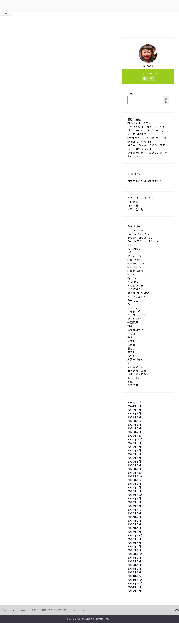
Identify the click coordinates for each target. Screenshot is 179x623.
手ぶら (131, 333)
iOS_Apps (133, 248)
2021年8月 (134, 424)
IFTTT (131, 245)
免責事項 (115, 28)
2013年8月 (134, 591)
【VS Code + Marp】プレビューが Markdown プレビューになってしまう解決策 (147, 130)
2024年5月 (134, 406)
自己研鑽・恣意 (136, 370)
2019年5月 (134, 491)
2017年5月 (134, 524)
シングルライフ (136, 315)
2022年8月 (134, 413)
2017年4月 (134, 528)
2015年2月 (134, 568)
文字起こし (134, 341)
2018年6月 (134, 502)
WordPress (134, 282)
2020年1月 (134, 469)
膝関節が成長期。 (89, 12)
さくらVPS (133, 289)
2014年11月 (135, 580)
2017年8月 (134, 513)
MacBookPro (135, 263)
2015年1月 (134, 572)
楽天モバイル (135, 359)
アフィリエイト (136, 296)
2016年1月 (134, 550)
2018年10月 (135, 495)
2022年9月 (134, 410)
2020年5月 (134, 454)
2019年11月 (135, 476)
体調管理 (132, 322)
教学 (130, 337)
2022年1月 (134, 417)
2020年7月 (134, 450)
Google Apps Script (140, 234)
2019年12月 (135, 472)
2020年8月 (134, 447)
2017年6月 (134, 520)
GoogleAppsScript (139, 237)
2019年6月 (134, 487)
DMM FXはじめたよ (139, 123)
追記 (130, 381)
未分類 (131, 356)
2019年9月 (134, 484)
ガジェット (134, 304)
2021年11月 (135, 421)
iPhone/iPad (135, 256)
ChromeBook (17, 44)
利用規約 (60, 28)
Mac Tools (134, 260)
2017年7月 (134, 517)
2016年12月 (135, 535)
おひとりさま (135, 285)
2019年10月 (135, 480)
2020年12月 (135, 435)
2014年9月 (134, 587)
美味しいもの (135, 367)
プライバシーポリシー (87, 29)
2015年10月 (135, 554)
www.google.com (29, 206)
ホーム (41, 29)
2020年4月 (134, 458)
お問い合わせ (135, 28)
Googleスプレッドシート (142, 241)
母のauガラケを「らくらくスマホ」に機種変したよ (146, 147)
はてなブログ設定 (138, 293)
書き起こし (134, 352)
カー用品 (132, 300)
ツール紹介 (134, 319)
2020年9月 (134, 443)
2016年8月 (134, 539)
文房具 (131, 345)
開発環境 (132, 385)
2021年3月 (134, 428)
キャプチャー (135, 308)
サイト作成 (134, 311)
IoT (129, 252)
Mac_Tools (134, 267)
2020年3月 (134, 461)
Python (132, 278)
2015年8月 (134, 561)
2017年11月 (135, 509)
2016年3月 (134, 546)
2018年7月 (134, 498)
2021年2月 (134, 432)
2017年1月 (134, 532)
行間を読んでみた (138, 374)
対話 (130, 326)
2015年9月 (134, 557)
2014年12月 (135, 576)
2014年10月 (135, 583)
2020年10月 (135, 439)
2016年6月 (134, 543)
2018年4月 (134, 506)
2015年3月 (134, 565)
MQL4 (131, 274)
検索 (130, 94)
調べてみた (134, 378)
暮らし (131, 348)
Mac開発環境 (135, 271)
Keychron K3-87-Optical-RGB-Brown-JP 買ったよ (147, 139)
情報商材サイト (136, 330)
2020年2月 (134, 465)
